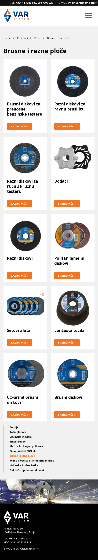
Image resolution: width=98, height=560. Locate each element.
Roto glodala (17, 432)
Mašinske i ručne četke (23, 465)
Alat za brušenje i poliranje (26, 446)
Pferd (37, 38)
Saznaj (20, 126)
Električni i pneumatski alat (26, 470)
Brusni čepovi (17, 441)
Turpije (13, 427)
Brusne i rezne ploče (58, 38)
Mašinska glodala (20, 437)
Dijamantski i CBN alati (23, 451)
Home (7, 38)
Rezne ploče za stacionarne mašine (31, 460)
